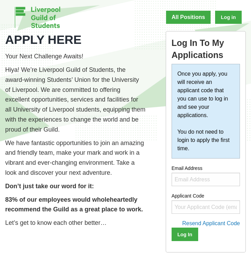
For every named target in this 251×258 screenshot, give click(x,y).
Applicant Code (206, 203)
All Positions (188, 17)
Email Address (206, 175)
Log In (184, 234)
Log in (228, 17)
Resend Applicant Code (211, 223)
